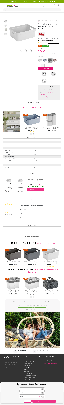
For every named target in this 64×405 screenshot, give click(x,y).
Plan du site (27, 379)
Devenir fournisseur (29, 377)
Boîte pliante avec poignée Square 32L (50, 291)
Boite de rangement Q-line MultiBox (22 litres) (32, 291)
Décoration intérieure (44, 20)
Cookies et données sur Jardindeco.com (32, 384)
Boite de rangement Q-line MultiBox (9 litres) (13, 291)
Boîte (39, 21)
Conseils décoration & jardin (31, 375)
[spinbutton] (41, 65)
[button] (42, 64)
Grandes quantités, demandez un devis (13, 372)
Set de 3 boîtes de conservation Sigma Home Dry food (51, 127)
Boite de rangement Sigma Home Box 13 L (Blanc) (50, 262)
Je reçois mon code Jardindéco (32, 307)
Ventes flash (27, 365)
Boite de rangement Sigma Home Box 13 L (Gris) (31, 262)
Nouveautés (27, 369)
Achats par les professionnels (13, 370)
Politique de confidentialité (12, 375)
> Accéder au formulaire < (50, 363)
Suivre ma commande (11, 362)
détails (20, 385)
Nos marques (27, 371)
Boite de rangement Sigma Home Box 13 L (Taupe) (12, 262)
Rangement (55, 20)
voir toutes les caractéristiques (45, 40)
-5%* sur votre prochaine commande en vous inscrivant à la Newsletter (32, 302)
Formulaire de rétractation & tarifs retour (12, 367)
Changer (41, 92)
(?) (30, 389)
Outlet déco (27, 367)
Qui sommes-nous (29, 361)
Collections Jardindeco (30, 373)
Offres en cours (28, 363)
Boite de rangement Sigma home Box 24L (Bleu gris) (31, 127)
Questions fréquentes (10, 364)
